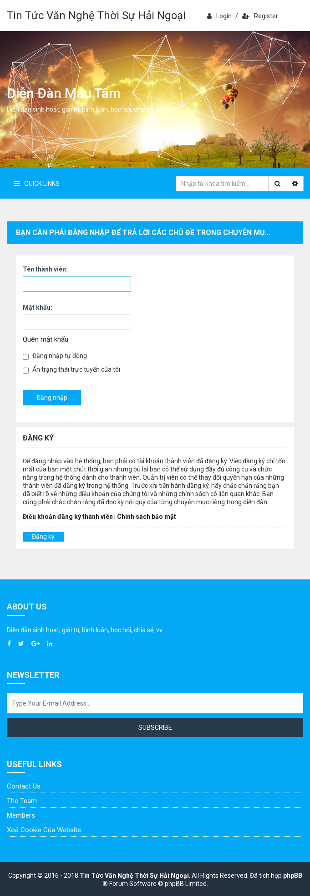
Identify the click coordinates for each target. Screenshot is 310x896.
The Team (22, 801)
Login (219, 16)
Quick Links (37, 183)
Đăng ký (43, 536)
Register (260, 16)
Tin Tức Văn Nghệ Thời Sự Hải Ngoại (96, 15)
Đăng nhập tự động (55, 356)
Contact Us (24, 786)
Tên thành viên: (45, 269)
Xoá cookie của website (44, 830)
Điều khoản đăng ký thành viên (68, 516)
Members (21, 815)
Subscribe (155, 727)
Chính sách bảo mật (146, 516)
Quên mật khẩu (45, 339)
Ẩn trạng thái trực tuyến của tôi (71, 370)
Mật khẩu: (37, 307)
